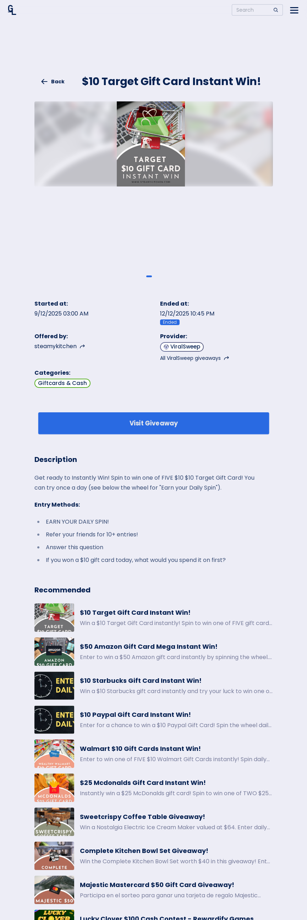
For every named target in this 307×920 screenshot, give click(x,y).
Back (52, 81)
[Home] (12, 10)
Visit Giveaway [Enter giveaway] (153, 423)
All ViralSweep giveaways (194, 358)
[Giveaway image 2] (158, 276)
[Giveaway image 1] (149, 276)
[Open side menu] (294, 10)
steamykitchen (59, 346)
